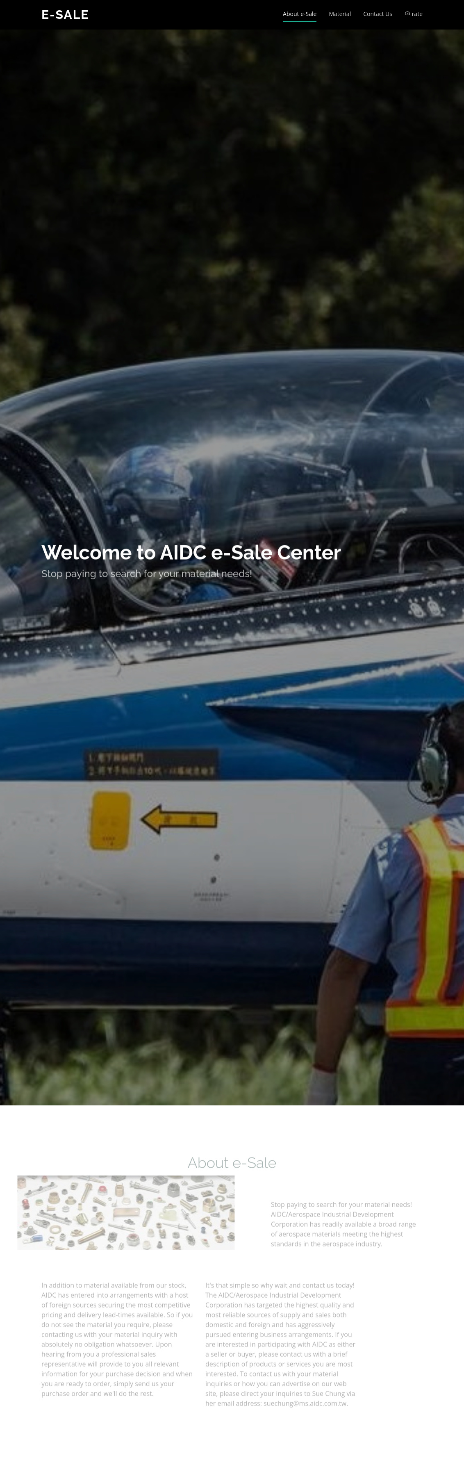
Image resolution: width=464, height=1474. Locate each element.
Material (340, 14)
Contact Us (377, 14)
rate (414, 14)
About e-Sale (299, 14)
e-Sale (65, 14)
